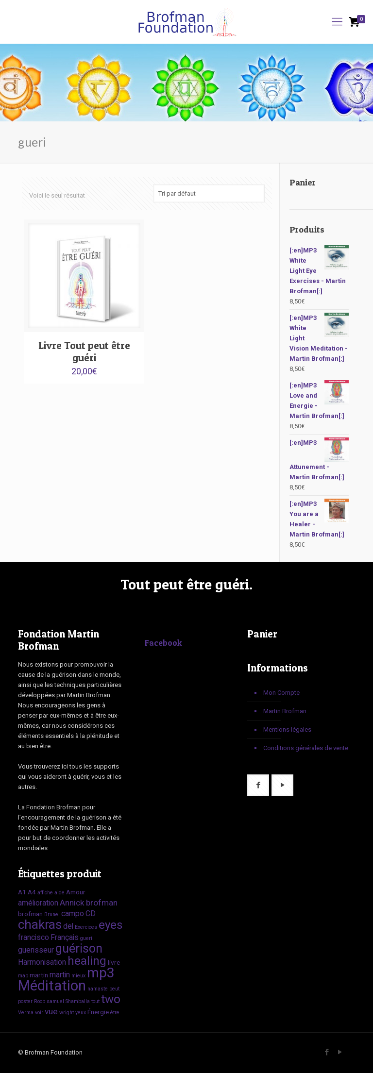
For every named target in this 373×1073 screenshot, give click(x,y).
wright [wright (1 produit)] (66, 1012)
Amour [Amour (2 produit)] (75, 892)
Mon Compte (281, 692)
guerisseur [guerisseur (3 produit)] (36, 950)
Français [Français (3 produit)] (65, 937)
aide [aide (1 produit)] (59, 892)
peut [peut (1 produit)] (114, 989)
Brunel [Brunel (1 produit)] (52, 914)
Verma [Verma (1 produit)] (26, 1012)
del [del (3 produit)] (68, 926)
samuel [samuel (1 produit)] (55, 1001)
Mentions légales (287, 729)
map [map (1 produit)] (23, 975)
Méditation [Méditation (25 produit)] (52, 985)
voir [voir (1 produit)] (39, 1012)
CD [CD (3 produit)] (90, 913)
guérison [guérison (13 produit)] (78, 948)
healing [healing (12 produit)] (87, 961)
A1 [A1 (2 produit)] (22, 892)
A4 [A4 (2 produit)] (32, 892)
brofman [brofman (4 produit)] (102, 902)
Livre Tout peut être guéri (84, 351)
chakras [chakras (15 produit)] (40, 924)
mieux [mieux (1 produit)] (78, 975)
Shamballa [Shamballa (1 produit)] (78, 1001)
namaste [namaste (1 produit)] (97, 989)
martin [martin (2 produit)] (39, 975)
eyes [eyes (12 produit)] (111, 925)
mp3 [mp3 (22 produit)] (101, 973)
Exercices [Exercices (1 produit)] (86, 927)
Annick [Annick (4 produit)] (72, 902)
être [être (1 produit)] (114, 1012)
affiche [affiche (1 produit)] (45, 892)
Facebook (163, 642)
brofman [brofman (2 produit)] (30, 914)
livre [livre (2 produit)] (114, 962)
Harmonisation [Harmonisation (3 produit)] (42, 962)
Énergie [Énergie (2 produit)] (98, 1012)
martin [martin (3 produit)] (60, 974)
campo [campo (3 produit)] (72, 913)
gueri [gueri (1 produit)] (86, 938)
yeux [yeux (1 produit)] (80, 1012)
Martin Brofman (284, 711)
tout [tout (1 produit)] (95, 1001)
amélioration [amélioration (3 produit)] (38, 902)
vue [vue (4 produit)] (51, 1011)
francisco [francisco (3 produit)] (33, 937)
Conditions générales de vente (305, 748)
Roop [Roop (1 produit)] (39, 1001)
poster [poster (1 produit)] (25, 1001)
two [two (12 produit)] (110, 999)
